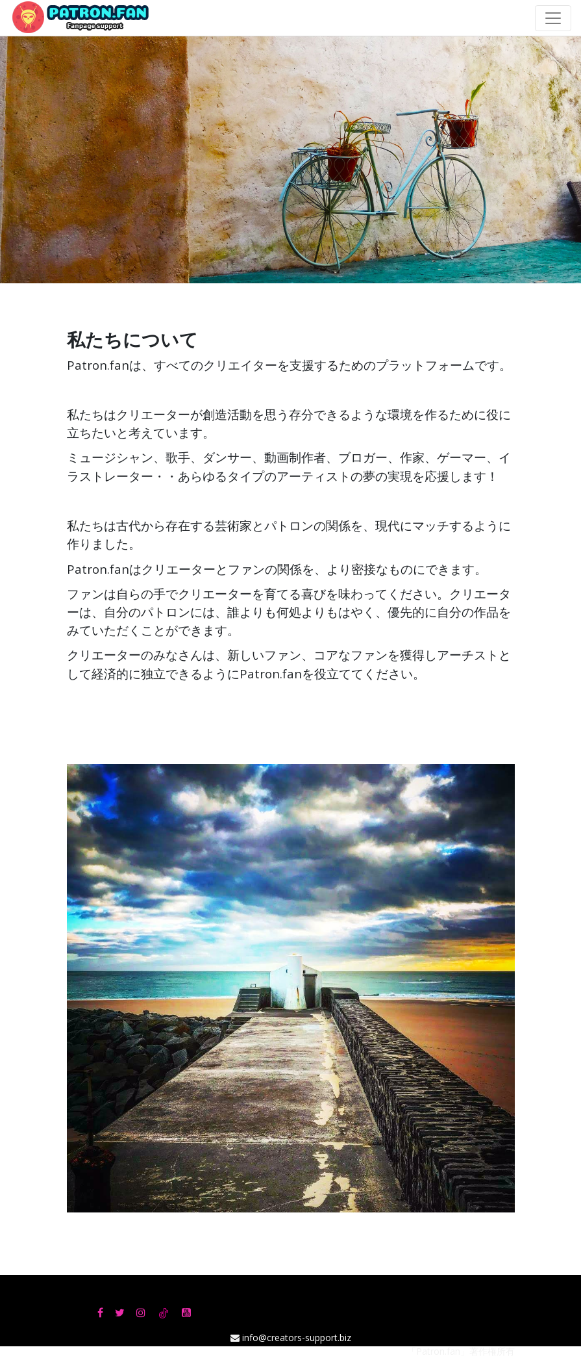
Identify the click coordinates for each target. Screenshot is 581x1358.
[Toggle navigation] (553, 18)
